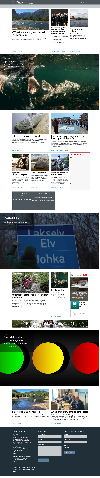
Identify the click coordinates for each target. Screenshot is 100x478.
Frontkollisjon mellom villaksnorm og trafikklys (15, 340)
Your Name (42, 434)
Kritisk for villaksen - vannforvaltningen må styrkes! (26, 297)
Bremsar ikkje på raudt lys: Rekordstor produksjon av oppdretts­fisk (81, 161)
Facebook (17, 462)
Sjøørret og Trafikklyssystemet (23, 137)
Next (80, 183)
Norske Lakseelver (21, 432)
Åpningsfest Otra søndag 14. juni (25, 199)
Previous (80, 157)
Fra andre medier (79, 155)
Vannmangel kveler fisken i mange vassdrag (80, 170)
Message (41, 445)
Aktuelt (30, 3)
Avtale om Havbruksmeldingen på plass (69, 413)
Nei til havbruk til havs (42, 173)
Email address (69, 441)
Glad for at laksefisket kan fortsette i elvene (61, 174)
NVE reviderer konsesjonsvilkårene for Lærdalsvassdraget (27, 35)
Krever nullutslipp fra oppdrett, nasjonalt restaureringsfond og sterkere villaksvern (59, 33)
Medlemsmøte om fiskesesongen (51, 197)
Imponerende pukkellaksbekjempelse (22, 177)
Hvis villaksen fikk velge (59, 291)
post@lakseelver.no (23, 459)
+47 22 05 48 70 (29, 456)
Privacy (68, 447)
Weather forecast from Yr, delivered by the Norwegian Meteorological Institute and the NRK (23, 470)
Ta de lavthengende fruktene (79, 30)
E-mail (40, 440)
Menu (82, 2)
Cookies (68, 449)
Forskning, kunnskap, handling (80, 177)
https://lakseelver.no (20, 447)
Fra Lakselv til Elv (14, 217)
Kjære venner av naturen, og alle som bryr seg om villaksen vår (69, 138)
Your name (68, 436)
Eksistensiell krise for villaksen (25, 413)
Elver (38, 3)
